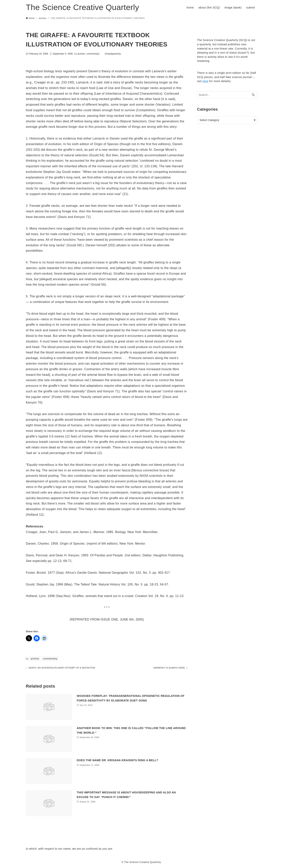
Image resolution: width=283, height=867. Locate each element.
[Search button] (253, 95)
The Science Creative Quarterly (82, 7)
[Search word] (227, 95)
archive (81, 53)
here (205, 81)
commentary (92, 53)
